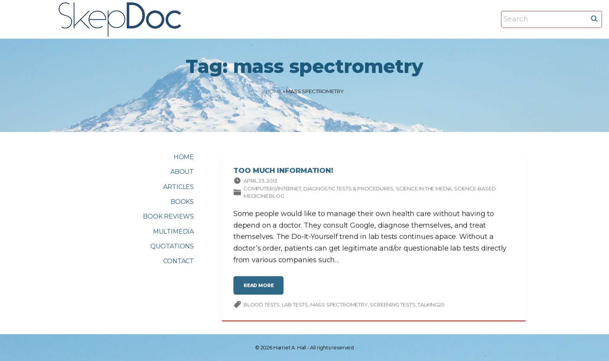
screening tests (392, 305)
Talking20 (431, 305)
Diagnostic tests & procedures (348, 189)
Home (274, 91)
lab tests (295, 305)
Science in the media (424, 189)
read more (261, 289)
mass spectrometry (339, 305)
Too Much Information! (283, 171)
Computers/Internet (272, 189)
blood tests (262, 305)
